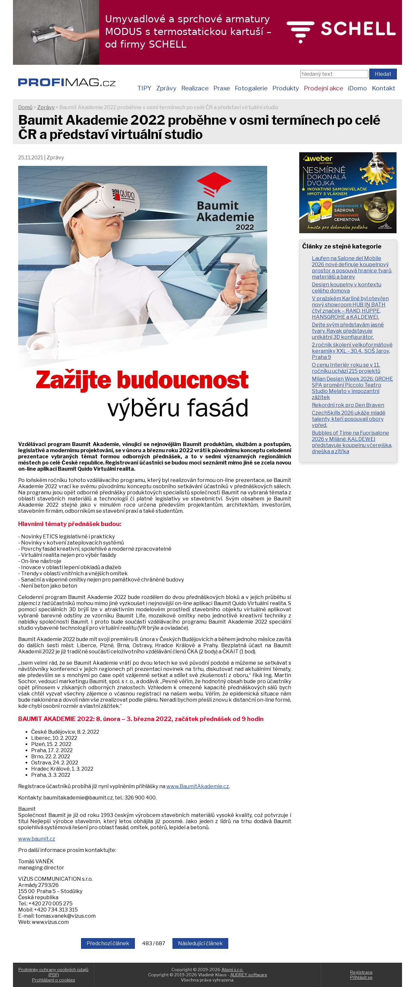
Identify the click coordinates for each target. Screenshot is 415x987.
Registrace (361, 972)
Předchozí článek (108, 943)
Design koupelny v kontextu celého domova (346, 287)
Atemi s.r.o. (232, 969)
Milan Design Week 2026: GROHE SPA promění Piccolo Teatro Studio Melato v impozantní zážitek (352, 388)
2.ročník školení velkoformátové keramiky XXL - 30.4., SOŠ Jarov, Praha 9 (352, 351)
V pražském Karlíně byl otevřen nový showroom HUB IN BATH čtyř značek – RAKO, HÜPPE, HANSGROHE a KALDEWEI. (350, 307)
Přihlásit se (361, 977)
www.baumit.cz (36, 839)
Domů (25, 107)
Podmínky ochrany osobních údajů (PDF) (53, 972)
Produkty (285, 88)
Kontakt (383, 88)
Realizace (194, 88)
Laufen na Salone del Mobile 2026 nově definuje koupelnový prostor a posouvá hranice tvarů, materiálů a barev (352, 267)
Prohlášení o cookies (53, 979)
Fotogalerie (251, 88)
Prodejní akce (323, 88)
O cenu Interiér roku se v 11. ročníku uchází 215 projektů (346, 368)
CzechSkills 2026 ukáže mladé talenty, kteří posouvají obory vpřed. (348, 419)
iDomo (357, 88)
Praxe (221, 88)
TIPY (144, 88)
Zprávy (166, 88)
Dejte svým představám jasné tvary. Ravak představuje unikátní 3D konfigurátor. (348, 331)
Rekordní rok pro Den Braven (348, 405)
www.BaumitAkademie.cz (197, 786)
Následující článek (200, 943)
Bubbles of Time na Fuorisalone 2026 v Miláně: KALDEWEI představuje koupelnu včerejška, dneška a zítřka (352, 442)
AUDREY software (248, 974)
